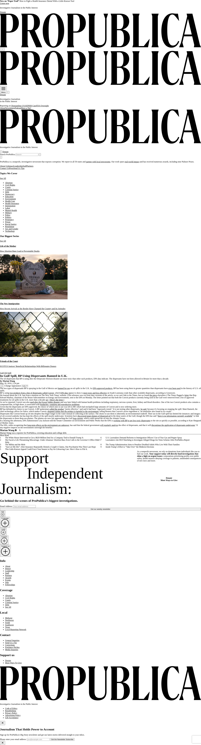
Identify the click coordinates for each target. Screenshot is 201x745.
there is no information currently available (175, 416)
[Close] (2, 723)
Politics (8, 217)
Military (8, 213)
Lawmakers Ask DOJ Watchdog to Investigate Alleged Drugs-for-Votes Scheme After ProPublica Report (148, 440)
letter (187, 395)
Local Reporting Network (15, 629)
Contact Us (4, 168)
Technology (10, 231)
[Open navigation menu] (1, 49)
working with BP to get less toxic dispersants (131, 421)
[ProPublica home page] (100, 700)
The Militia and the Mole (15, 444)
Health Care (10, 201)
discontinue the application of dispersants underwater (173, 425)
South (7, 623)
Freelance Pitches (12, 647)
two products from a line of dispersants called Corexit (32, 393)
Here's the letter (56, 400)
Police (7, 215)
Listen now (4, 3)
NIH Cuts (32, 106)
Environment (10, 199)
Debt (7, 192)
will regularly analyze (109, 425)
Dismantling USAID (19, 106)
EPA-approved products (102, 388)
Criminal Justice (11, 190)
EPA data (64, 393)
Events (8, 580)
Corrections (10, 645)
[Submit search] (40, 154)
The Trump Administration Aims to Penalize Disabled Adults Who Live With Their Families (143, 444)
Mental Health (11, 210)
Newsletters (10, 108)
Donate (3, 12)
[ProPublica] (100, 47)
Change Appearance (13, 386)
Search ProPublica (7, 154)
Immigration (10, 206)
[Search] (4, 49)
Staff (25, 166)
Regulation (9, 226)
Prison (7, 222)
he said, (144, 409)
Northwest (9, 620)
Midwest (8, 618)
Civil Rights (10, 185)
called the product (56, 409)
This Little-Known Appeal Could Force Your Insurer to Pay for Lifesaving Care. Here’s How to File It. (46, 449)
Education (9, 196)
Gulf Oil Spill (5, 373)
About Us (4, 166)
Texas (7, 627)
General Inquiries (12, 640)
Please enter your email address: (13, 739)
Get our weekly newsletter (100, 509)
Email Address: (6, 506)
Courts (8, 187)
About (2, 108)
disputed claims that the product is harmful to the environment (73, 411)
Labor (7, 208)
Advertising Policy (13, 715)
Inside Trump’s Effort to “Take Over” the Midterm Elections (130, 447)
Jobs (7, 582)
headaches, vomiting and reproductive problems (59, 404)
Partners (30, 166)
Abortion (9, 183)
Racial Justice (10, 224)
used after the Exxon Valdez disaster (45, 402)
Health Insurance (12, 203)
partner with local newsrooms (98, 162)
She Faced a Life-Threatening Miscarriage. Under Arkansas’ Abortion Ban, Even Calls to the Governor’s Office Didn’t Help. (52, 441)
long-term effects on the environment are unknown (48, 425)
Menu (3, 91)
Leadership (18, 166)
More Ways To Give (13, 663)
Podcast (18, 108)
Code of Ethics (11, 708)
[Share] (1, 386)
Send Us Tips (18, 168)
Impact (11, 166)
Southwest (9, 625)
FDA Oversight (42, 106)
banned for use (64, 388)
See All (3, 178)
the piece (153, 395)
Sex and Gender (11, 229)
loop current (78, 418)
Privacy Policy (11, 713)
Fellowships (10, 585)
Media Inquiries (11, 650)
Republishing (10, 711)
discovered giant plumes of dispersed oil (93, 416)
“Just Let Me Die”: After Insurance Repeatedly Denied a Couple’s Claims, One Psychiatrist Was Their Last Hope (50, 447)
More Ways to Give (169, 480)
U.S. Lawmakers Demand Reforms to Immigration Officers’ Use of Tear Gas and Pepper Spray (144, 438)
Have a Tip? (26, 108)
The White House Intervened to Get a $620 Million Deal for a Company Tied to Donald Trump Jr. (44, 438)
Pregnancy (9, 220)
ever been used (174, 388)
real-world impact (132, 162)
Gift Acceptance (11, 718)
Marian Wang (9, 381)
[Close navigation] (1, 157)
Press (11, 168)
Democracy (10, 194)
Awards (8, 578)
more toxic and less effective (95, 393)
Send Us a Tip (11, 643)
